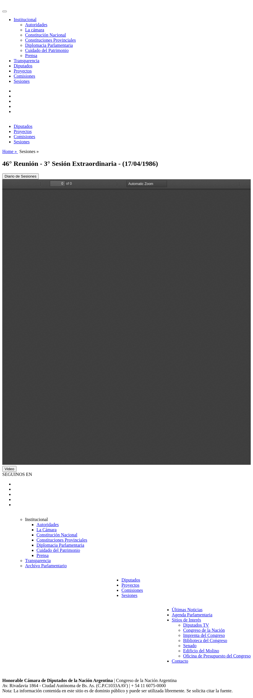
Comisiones (24, 76)
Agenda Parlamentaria (192, 614)
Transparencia (26, 60)
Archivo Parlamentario (46, 565)
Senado (190, 645)
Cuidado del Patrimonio (47, 50)
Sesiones (22, 81)
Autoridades (36, 24)
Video (9, 469)
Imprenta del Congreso (204, 635)
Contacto (180, 661)
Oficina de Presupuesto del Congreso (217, 655)
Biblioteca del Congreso (205, 640)
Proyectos (23, 71)
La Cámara (46, 529)
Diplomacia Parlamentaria (49, 45)
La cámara (34, 29)
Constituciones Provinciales (50, 40)
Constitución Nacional (45, 35)
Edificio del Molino (201, 650)
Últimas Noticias (187, 609)
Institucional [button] (25, 19)
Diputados (23, 65)
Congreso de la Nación (204, 630)
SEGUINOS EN (17, 474)
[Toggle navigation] (4, 11)
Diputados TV (196, 625)
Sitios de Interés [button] (186, 619)
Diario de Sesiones (20, 176)
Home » (10, 151)
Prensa (31, 55)
